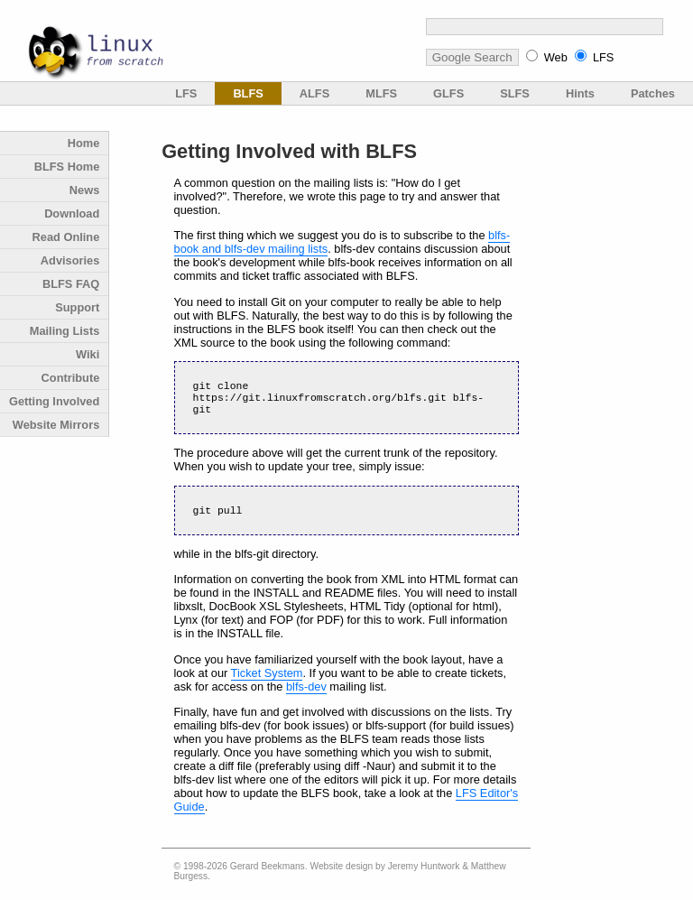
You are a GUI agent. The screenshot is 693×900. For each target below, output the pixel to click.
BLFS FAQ (70, 284)
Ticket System (267, 680)
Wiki (87, 354)
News (84, 190)
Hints (580, 93)
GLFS (448, 93)
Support (77, 307)
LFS (603, 57)
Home (84, 143)
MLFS (381, 93)
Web (556, 57)
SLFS (515, 93)
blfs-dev (306, 694)
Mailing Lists (65, 331)
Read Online (66, 237)
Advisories (70, 260)
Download (71, 213)
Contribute (71, 378)
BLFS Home (67, 166)
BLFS (248, 93)
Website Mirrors (56, 424)
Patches (653, 93)
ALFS (314, 93)
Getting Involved (54, 401)
